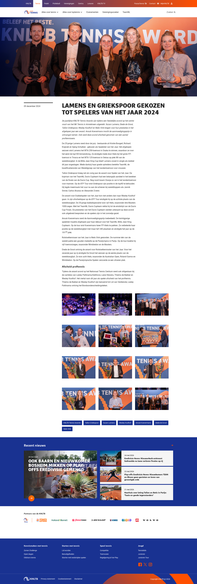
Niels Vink (67, 429)
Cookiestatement (64, 579)
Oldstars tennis (30, 558)
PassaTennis (140, 4)
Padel (46, 4)
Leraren (90, 4)
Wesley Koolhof (125, 423)
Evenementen (92, 12)
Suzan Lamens (109, 423)
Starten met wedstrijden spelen (74, 558)
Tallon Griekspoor (92, 423)
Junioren (141, 554)
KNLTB (28, 4)
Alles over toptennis (71, 12)
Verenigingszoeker (110, 12)
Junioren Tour (143, 558)
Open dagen (28, 554)
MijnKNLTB (165, 4)
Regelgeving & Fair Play (109, 558)
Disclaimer (78, 579)
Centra (80, 4)
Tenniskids (142, 550)
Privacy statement (48, 579)
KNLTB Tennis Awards (72, 423)
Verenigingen (69, 4)
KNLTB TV (101, 4)
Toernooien (104, 554)
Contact (152, 4)
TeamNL (126, 12)
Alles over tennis (49, 12)
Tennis (37, 4)
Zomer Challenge (30, 550)
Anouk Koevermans (143, 423)
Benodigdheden (68, 554)
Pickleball (56, 4)
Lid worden (66, 550)
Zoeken (170, 12)
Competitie (104, 550)
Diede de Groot (161, 423)
